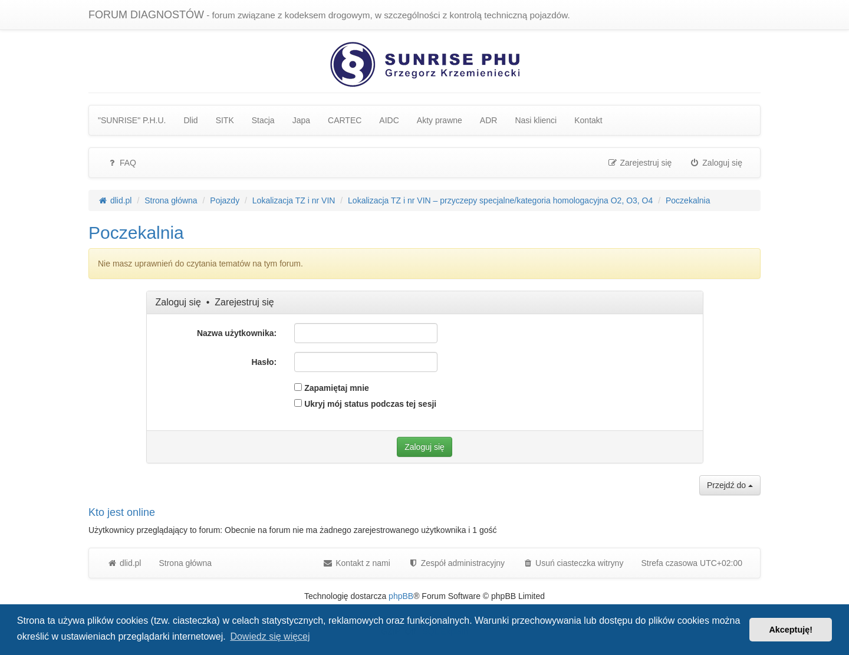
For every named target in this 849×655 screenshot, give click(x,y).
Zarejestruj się (244, 302)
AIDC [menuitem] (389, 120)
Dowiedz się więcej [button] (270, 636)
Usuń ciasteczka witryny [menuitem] (572, 563)
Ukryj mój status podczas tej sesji (365, 404)
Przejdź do (730, 485)
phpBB (401, 596)
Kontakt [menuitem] (588, 120)
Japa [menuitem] (301, 120)
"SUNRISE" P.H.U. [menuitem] (132, 120)
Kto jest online (121, 512)
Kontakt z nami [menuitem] (356, 563)
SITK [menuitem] (225, 120)
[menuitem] (456, 563)
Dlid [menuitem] (191, 120)
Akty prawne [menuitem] (439, 120)
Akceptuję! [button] (790, 629)
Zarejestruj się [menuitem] (639, 162)
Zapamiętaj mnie (331, 388)
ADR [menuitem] (489, 120)
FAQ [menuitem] (121, 162)
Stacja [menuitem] (263, 120)
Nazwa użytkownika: (237, 333)
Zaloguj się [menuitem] (715, 162)
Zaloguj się (178, 302)
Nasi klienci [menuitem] (536, 120)
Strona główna (185, 563)
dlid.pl (124, 563)
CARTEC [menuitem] (344, 120)
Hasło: (264, 362)
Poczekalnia (136, 232)
